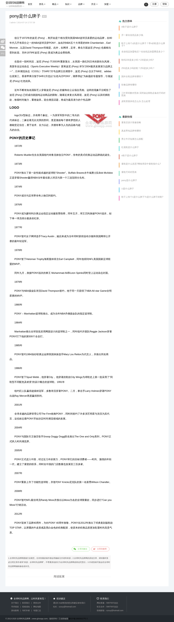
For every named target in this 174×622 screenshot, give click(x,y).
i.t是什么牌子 (127, 188)
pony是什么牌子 (129, 180)
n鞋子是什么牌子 (129, 27)
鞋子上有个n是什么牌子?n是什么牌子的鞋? (142, 197)
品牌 (80, 4)
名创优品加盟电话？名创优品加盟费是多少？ (143, 51)
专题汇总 (37, 610)
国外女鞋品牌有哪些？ (132, 76)
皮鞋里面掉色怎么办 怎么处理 (135, 101)
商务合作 (37, 603)
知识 (67, 4)
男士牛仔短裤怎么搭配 (132, 139)
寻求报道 (15, 607)
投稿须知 (26, 607)
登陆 (164, 4)
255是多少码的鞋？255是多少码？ (138, 68)
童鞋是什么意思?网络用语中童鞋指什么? (141, 164)
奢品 (54, 4)
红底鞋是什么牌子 (130, 147)
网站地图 (37, 607)
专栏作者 (26, 610)
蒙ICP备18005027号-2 (78, 619)
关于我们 (15, 603)
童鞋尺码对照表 (129, 172)
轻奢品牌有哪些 (129, 85)
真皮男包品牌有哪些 (131, 131)
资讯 (41, 4)
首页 (30, 4)
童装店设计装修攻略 (131, 122)
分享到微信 (82, 549)
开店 (93, 4)
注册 (154, 4)
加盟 (106, 4)
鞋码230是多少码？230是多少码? (137, 60)
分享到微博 (102, 549)
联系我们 (26, 603)
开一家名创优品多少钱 (132, 35)
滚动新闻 (15, 610)
